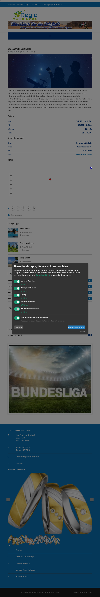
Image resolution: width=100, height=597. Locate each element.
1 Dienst (24, 291)
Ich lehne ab (19, 327)
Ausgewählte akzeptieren (76, 327)
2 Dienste (24, 284)
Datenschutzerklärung (43, 275)
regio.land (82, 331)
